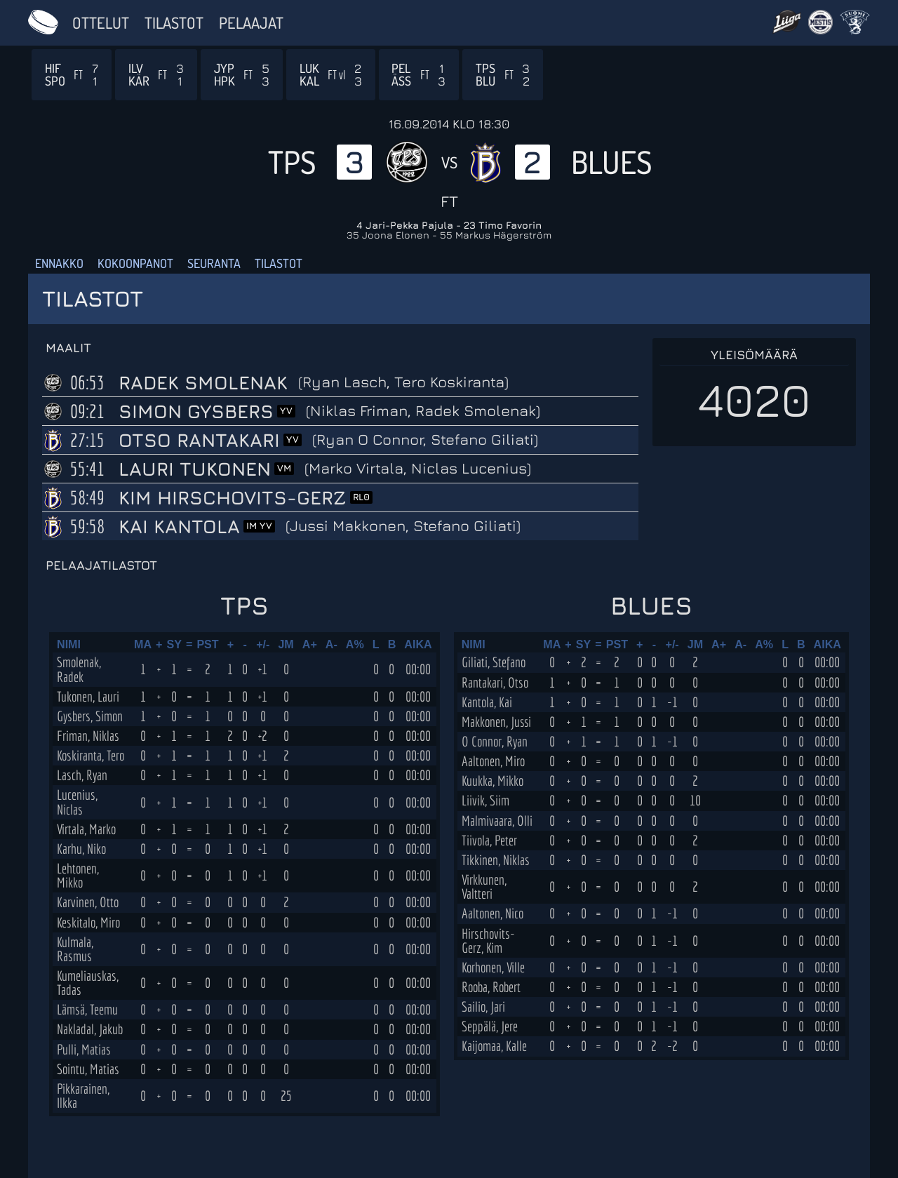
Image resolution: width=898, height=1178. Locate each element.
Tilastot (174, 22)
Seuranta (214, 263)
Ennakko (59, 263)
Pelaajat (251, 22)
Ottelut (100, 22)
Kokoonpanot (135, 263)
